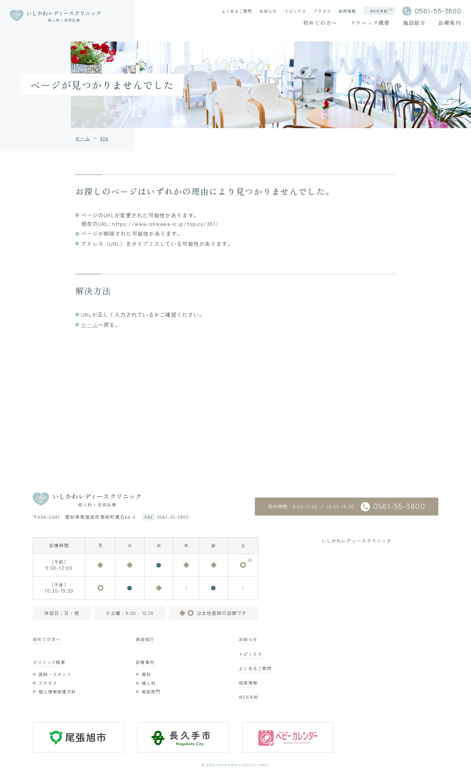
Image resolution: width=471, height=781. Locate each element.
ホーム (89, 325)
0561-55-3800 (438, 11)
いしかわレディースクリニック (357, 540)
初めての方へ (320, 22)
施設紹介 (414, 22)
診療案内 (450, 22)
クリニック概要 (370, 22)
